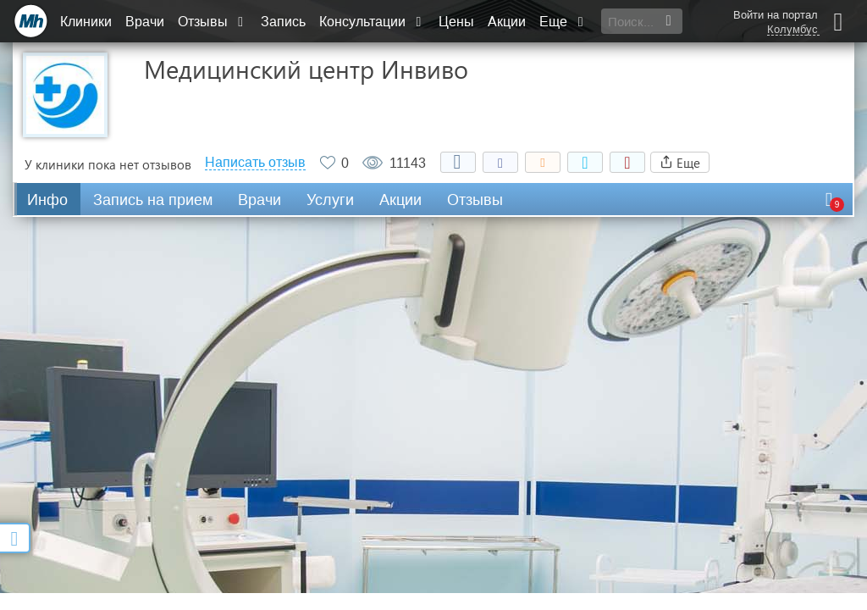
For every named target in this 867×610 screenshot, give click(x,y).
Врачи (144, 21)
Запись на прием (153, 199)
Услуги (330, 199)
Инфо (47, 199)
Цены (456, 21)
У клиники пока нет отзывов (108, 164)
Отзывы (212, 21)
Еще (563, 21)
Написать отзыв (255, 162)
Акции (507, 21)
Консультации (372, 21)
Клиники (86, 21)
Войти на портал (775, 14)
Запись (283, 21)
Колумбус (792, 30)
